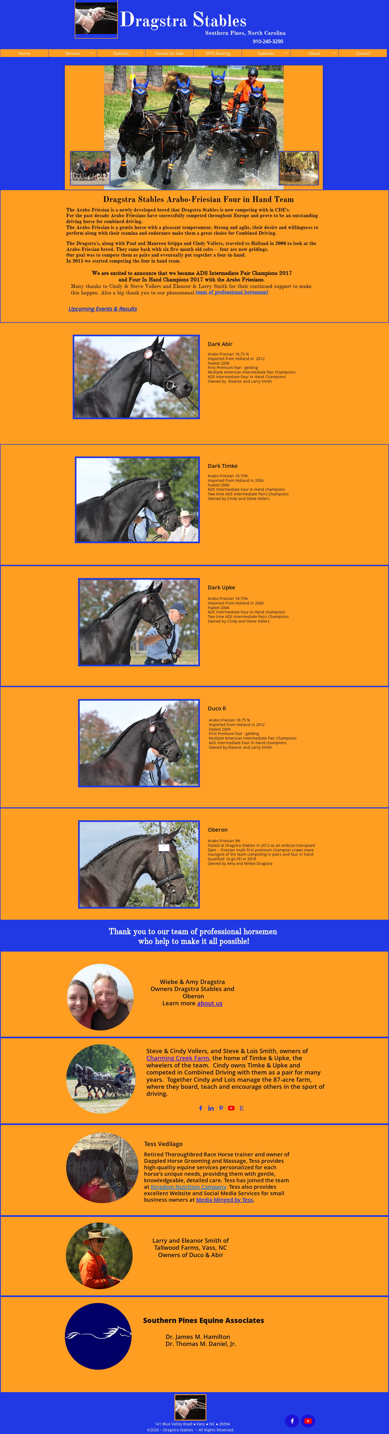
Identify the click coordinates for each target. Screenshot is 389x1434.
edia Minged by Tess (227, 1199)
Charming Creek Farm (177, 1058)
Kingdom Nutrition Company (188, 1186)
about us (210, 1003)
